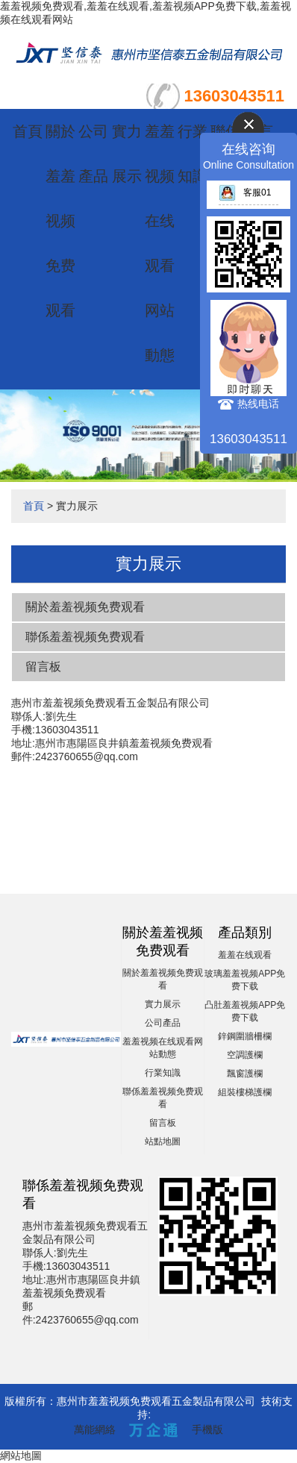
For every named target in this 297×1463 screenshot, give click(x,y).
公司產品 (163, 1023)
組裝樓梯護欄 (245, 1092)
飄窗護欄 (245, 1073)
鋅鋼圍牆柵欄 (245, 1036)
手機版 (207, 1429)
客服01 (245, 192)
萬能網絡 (95, 1429)
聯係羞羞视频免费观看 (85, 636)
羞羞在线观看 (245, 955)
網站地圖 (21, 1456)
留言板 (43, 666)
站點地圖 (163, 1141)
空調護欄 (245, 1055)
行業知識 (163, 1073)
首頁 (28, 131)
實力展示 (163, 1004)
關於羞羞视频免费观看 (60, 221)
